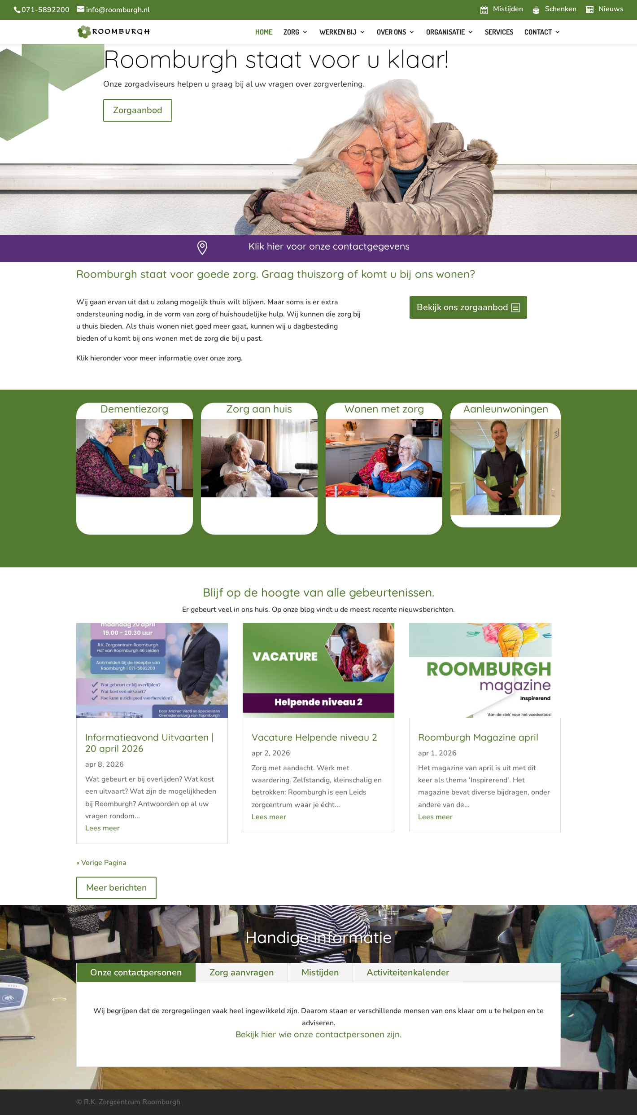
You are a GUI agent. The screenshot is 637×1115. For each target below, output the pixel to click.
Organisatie (445, 32)
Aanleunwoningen (505, 408)
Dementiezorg (134, 408)
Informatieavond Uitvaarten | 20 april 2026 (149, 742)
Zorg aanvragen (241, 972)
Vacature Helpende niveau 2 (314, 737)
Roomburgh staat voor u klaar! (276, 58)
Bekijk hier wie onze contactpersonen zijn (318, 1034)
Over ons (391, 32)
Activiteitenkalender (407, 972)
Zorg (291, 32)
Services (499, 32)
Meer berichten (116, 888)
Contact (538, 32)
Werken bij (338, 32)
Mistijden (320, 972)
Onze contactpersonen (136, 972)
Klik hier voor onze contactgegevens (329, 246)
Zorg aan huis (259, 408)
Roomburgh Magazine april (478, 737)
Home (263, 32)
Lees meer (102, 828)
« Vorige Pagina (101, 863)
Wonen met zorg (384, 408)
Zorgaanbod (137, 110)
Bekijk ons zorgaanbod (462, 307)
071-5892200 (46, 10)
